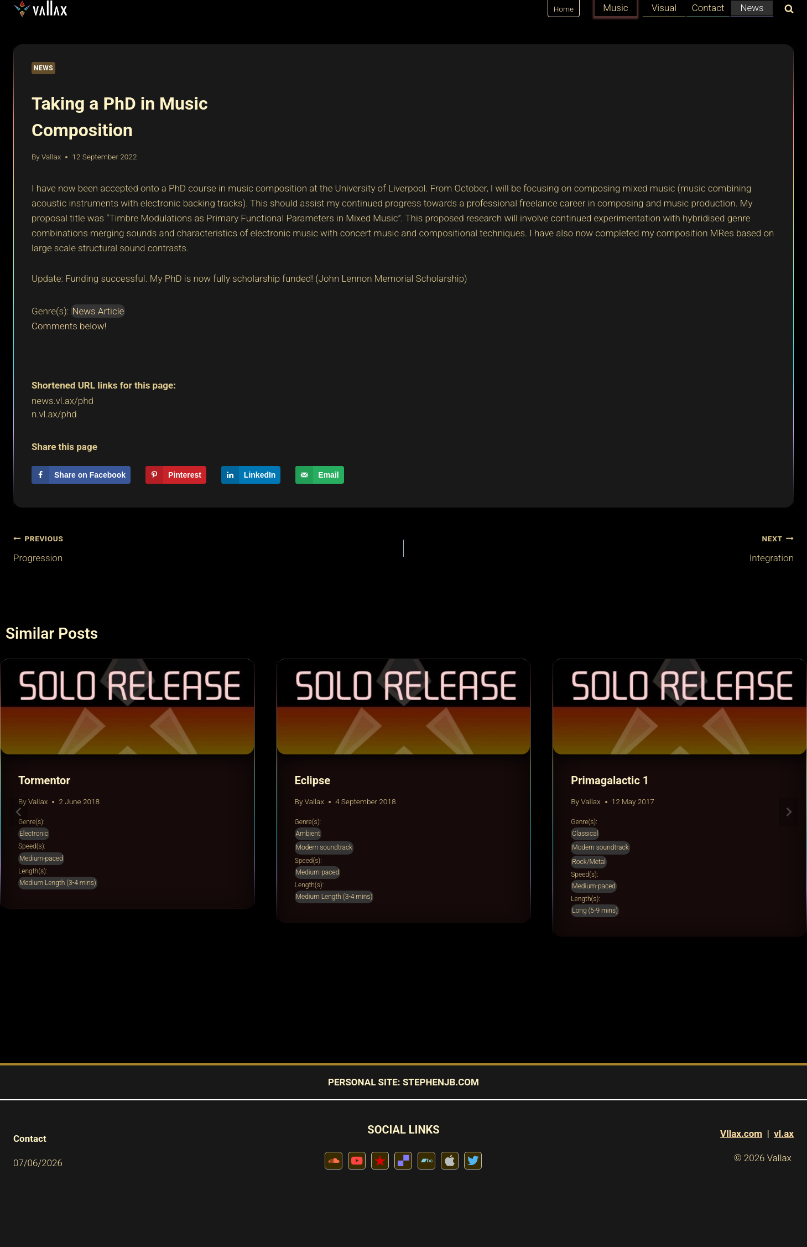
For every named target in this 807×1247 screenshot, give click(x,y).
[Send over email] (319, 475)
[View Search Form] (786, 9)
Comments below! (69, 326)
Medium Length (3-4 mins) (57, 883)
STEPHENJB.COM (441, 1082)
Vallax (51, 156)
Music (615, 7)
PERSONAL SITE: (364, 1082)
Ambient (308, 833)
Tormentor (44, 780)
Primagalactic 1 (610, 780)
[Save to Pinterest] (175, 475)
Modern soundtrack (324, 847)
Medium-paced (41, 858)
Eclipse (312, 780)
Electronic (33, 833)
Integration (603, 547)
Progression (203, 547)
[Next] (788, 812)
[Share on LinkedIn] (251, 475)
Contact (708, 7)
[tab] (381, 975)
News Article (98, 311)
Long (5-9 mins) (595, 910)
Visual (664, 7)
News (751, 7)
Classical (585, 833)
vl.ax (784, 1133)
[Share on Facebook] (81, 475)
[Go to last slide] (18, 812)
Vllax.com (741, 1133)
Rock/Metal (589, 862)
